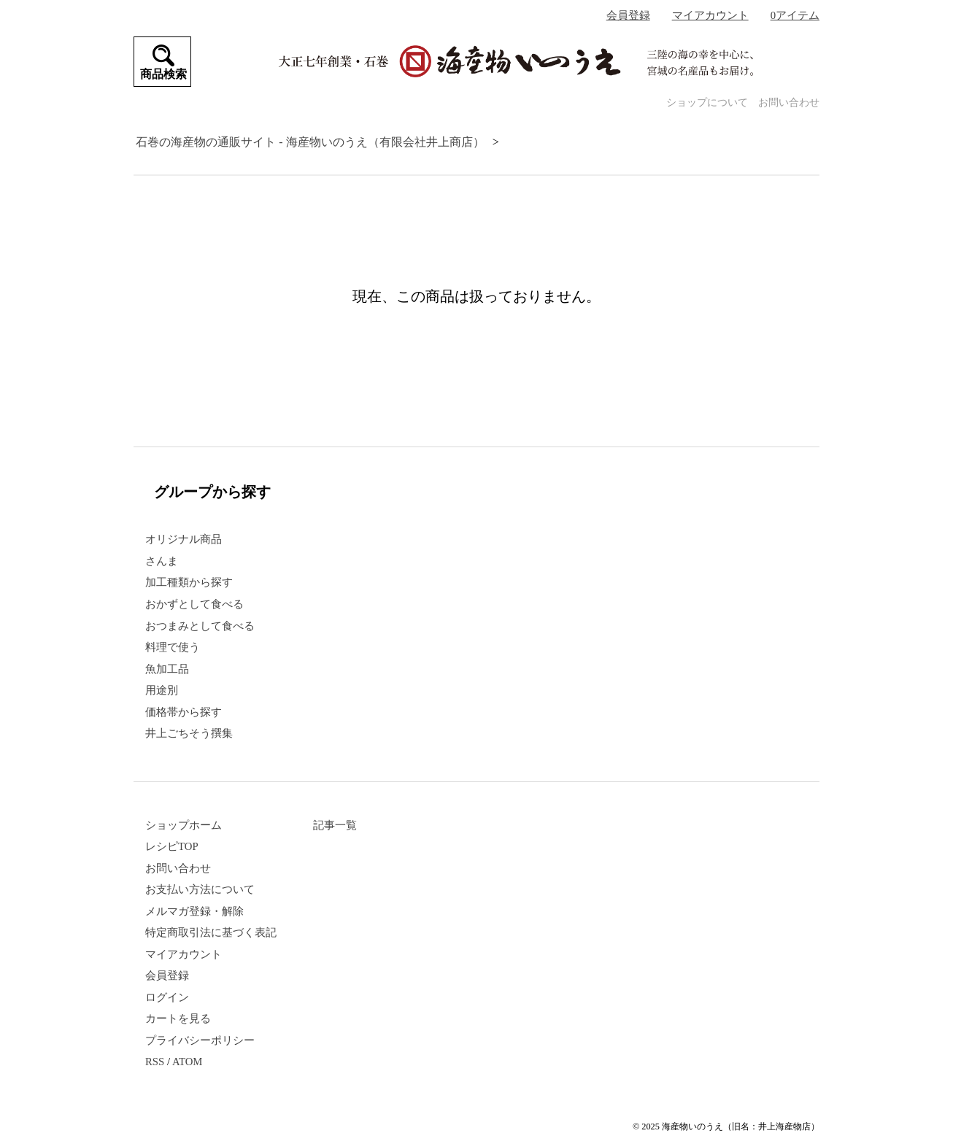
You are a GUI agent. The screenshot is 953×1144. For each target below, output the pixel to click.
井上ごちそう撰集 (189, 733)
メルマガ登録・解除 (194, 911)
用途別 (161, 690)
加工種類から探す (189, 582)
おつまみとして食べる (200, 626)
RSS (154, 1061)
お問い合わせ (788, 102)
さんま (161, 561)
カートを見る (178, 1018)
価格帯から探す (183, 712)
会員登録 (628, 15)
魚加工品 (167, 669)
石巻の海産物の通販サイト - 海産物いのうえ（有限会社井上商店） (310, 142)
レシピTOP (171, 846)
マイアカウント (710, 15)
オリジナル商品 (183, 539)
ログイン (167, 997)
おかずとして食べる (194, 604)
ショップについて (707, 102)
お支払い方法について (200, 889)
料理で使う (172, 647)
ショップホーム (183, 825)
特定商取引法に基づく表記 (211, 932)
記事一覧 (335, 825)
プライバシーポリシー (200, 1040)
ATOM (187, 1061)
